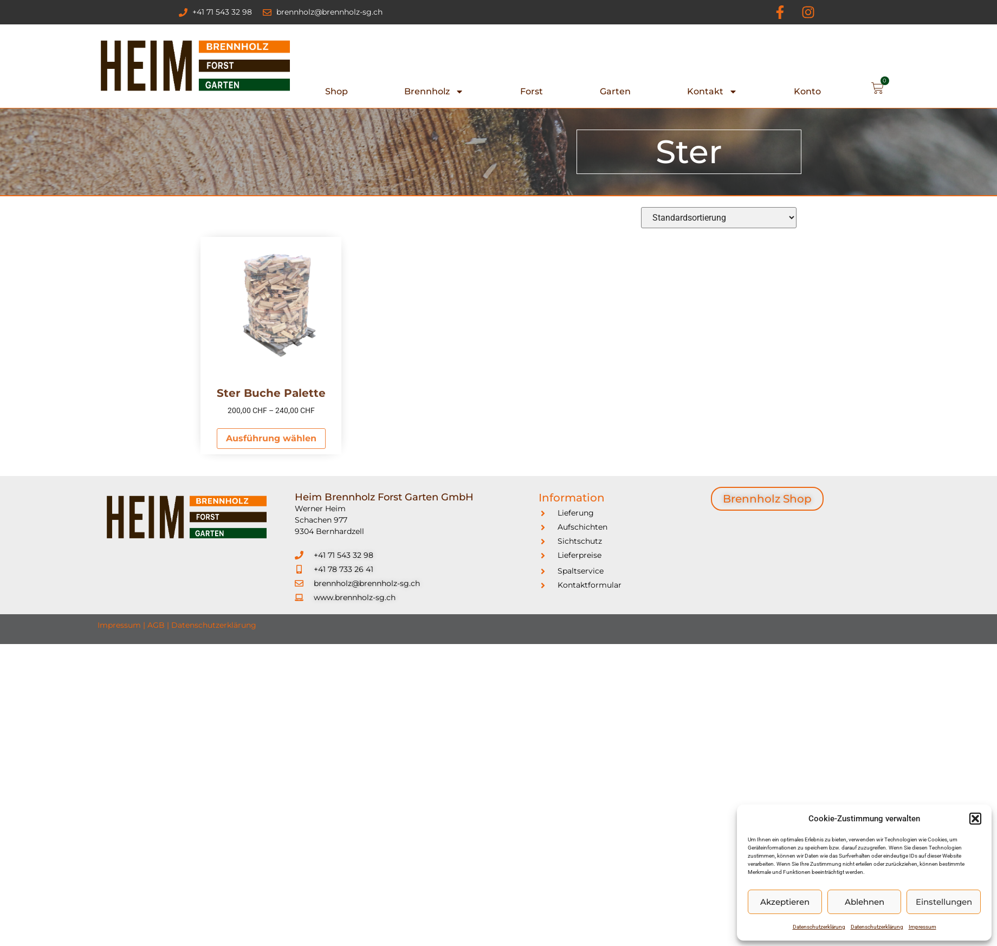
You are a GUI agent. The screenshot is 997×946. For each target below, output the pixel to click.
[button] (975, 818)
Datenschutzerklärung (819, 927)
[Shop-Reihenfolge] (719, 217)
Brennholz (434, 91)
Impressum (922, 927)
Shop (336, 91)
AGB (156, 625)
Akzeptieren (785, 902)
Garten (615, 91)
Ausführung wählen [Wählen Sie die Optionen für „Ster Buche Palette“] (271, 438)
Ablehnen (864, 902)
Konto (807, 91)
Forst (531, 91)
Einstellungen (944, 902)
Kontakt (712, 91)
